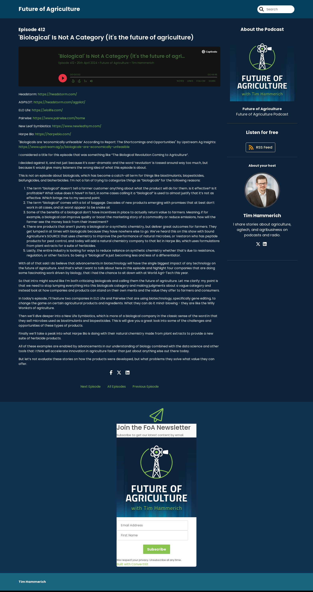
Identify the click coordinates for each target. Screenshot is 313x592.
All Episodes (116, 388)
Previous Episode (146, 388)
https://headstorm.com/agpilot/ (59, 103)
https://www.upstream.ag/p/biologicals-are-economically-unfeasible (74, 148)
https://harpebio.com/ (53, 135)
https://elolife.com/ (47, 111)
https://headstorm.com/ (57, 95)
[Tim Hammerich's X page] (260, 247)
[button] (156, 479)
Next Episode (90, 388)
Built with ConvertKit (132, 565)
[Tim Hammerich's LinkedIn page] (265, 247)
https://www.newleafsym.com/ (76, 127)
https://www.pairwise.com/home (59, 119)
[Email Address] (152, 527)
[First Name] (152, 537)
